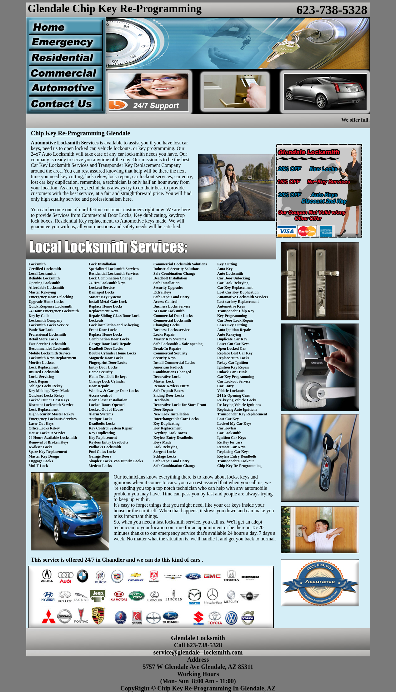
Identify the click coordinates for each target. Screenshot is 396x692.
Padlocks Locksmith (105, 447)
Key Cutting (227, 264)
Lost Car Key (228, 419)
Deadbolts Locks (102, 423)
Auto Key (225, 269)
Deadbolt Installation (170, 278)
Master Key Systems (105, 297)
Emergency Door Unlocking (51, 297)
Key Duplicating (102, 433)
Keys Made (162, 442)
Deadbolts (161, 400)
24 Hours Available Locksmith (53, 437)
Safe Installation (166, 283)
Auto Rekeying (229, 334)
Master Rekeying (42, 292)
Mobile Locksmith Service (50, 353)
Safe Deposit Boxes (168, 391)
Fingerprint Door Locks (108, 362)
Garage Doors (100, 456)
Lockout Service (102, 287)
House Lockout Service (47, 433)
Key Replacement (103, 437)
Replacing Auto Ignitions (237, 409)
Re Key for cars (229, 442)
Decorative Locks (167, 376)
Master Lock (163, 381)
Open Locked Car (231, 348)
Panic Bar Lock (41, 330)
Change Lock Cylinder (107, 381)
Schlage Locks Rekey (46, 386)
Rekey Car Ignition (232, 362)
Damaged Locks (101, 292)
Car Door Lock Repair (235, 320)
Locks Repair (164, 334)
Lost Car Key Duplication (237, 292)
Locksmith (37, 264)
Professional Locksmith (47, 334)
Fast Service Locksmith (47, 344)
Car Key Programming (235, 376)
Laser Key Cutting (232, 325)
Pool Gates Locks (103, 451)
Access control (100, 395)
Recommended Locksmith (50, 348)
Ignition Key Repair (233, 367)
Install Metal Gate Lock (108, 301)
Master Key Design (44, 456)
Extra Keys (162, 292)
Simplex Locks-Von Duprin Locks (116, 461)
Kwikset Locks (41, 447)
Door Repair (99, 386)
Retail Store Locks (43, 339)
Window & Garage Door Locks (114, 391)
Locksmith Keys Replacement (53, 358)
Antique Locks (100, 419)
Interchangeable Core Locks (176, 419)
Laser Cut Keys (41, 423)
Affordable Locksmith (46, 287)
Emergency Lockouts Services (53, 419)
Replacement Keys (103, 311)
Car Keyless (226, 428)
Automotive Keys (231, 306)
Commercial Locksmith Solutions (180, 264)
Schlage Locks (164, 456)
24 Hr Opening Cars (233, 395)
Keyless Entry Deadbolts (108, 442)
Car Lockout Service (233, 381)
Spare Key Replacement (48, 451)
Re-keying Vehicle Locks (236, 400)
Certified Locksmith (45, 269)
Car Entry (225, 386)
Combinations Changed (172, 372)
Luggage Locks (41, 461)
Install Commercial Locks (174, 362)
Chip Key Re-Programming (239, 466)
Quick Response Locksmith (51, 306)
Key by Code (39, 315)
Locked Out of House (106, 409)
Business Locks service (171, 330)
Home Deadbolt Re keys (108, 376)
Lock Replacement (44, 367)
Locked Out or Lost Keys (49, 400)
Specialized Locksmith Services (114, 269)
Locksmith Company (46, 320)
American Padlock (168, 367)
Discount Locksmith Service (51, 405)
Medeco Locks (100, 466)
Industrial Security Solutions (176, 269)
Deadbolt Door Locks (106, 348)
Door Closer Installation (108, 400)
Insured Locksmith (44, 372)
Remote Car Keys (231, 447)
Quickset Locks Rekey (46, 395)
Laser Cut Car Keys (233, 344)
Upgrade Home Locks (46, 301)
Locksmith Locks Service (49, 325)
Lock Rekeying (165, 447)
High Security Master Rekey (51, 414)
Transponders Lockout (235, 461)
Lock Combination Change (110, 278)
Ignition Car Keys (231, 437)
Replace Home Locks (106, 306)
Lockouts (96, 320)
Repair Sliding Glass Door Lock (114, 315)
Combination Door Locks (109, 339)
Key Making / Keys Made (49, 391)
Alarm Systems (101, 414)
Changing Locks (166, 325)
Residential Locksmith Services (114, 273)
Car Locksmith (229, 433)
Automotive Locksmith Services (242, 297)
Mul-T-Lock (38, 466)
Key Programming (232, 315)
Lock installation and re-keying (114, 325)
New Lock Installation (171, 414)
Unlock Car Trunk (232, 372)
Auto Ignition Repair (234, 330)
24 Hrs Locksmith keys (107, 283)
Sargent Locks (165, 451)
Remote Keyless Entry (171, 386)
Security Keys (164, 358)
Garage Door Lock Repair (110, 344)
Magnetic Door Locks (106, 358)
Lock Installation (102, 264)
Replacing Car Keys (233, 451)
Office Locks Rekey (44, 428)
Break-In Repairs (167, 348)
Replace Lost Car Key (235, 353)
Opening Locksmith (45, 283)
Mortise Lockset (42, 362)
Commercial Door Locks (173, 315)
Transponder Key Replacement (242, 414)
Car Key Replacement (235, 287)
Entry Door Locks (103, 367)
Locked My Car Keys (234, 423)
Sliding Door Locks (168, 395)
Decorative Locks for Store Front (179, 405)
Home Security (101, 372)
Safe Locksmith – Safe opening (178, 344)
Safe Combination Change (174, 273)
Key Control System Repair (111, 428)
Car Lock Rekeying (232, 283)
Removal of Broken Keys (48, 442)
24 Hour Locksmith (169, 311)
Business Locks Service (171, 306)
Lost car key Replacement (238, 301)
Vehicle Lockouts (230, 391)
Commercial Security (170, 353)
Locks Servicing (41, 376)
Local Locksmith (42, 273)
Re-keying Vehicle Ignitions (239, 405)
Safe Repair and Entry (171, 297)
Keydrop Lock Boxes (170, 433)
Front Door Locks (103, 330)
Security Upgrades (168, 287)
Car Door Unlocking (233, 278)
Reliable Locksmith (44, 278)
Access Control (165, 301)
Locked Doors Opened (107, 405)
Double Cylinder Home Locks (112, 353)
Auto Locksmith (230, 273)
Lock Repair (39, 381)
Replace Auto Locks (233, 358)
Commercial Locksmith (172, 320)
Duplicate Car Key (232, 339)
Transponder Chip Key (235, 311)
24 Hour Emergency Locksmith (54, 311)
